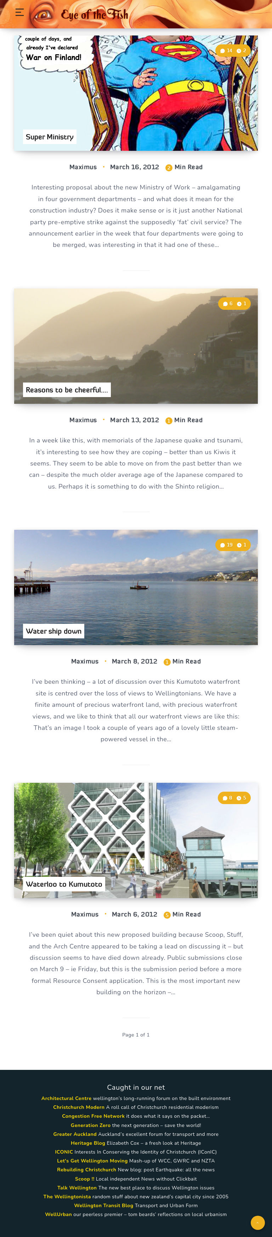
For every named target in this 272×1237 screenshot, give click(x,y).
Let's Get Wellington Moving (92, 1161)
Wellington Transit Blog (103, 1205)
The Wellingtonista (67, 1196)
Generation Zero (91, 1125)
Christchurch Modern (78, 1107)
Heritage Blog (88, 1143)
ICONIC (64, 1152)
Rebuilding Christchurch (86, 1169)
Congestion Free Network (93, 1116)
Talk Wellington (77, 1187)
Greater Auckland (75, 1134)
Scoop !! (85, 1179)
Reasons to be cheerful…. (67, 389)
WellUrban (58, 1214)
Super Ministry (50, 136)
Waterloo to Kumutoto (64, 884)
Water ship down (53, 631)
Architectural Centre (66, 1098)
